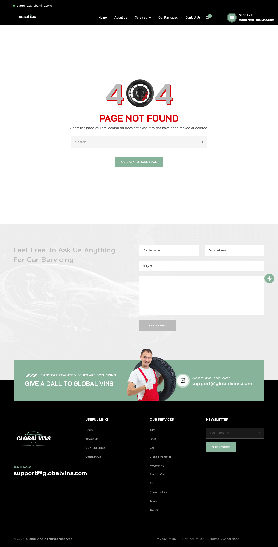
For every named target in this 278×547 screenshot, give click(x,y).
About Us (120, 17)
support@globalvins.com (256, 20)
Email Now (22, 467)
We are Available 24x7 (217, 378)
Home (102, 17)
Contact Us (193, 17)
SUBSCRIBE (221, 447)
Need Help (246, 15)
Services (143, 17)
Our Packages (168, 17)
